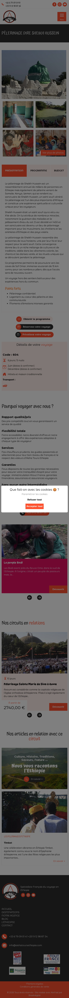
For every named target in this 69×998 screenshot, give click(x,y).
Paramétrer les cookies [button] (34, 494)
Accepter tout (35, 506)
